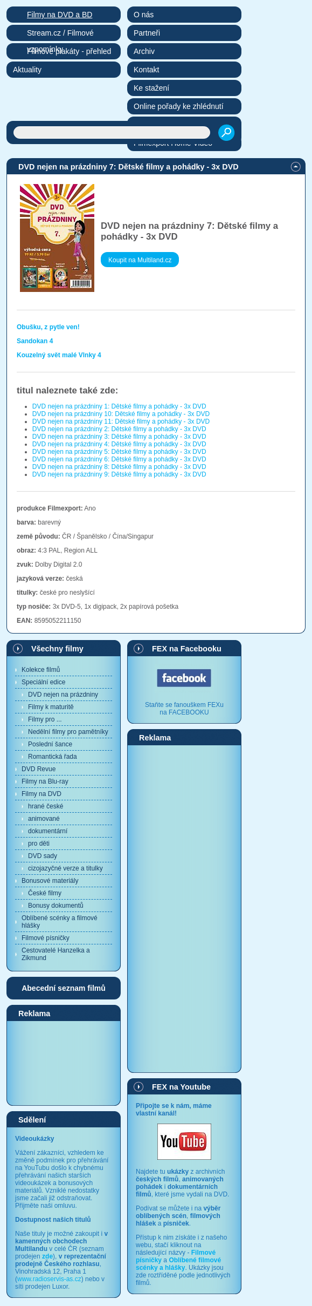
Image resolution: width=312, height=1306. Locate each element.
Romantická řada (52, 756)
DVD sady (42, 856)
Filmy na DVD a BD (59, 14)
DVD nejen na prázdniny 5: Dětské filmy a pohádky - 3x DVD (119, 451)
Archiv (144, 51)
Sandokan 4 (35, 341)
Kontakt (146, 69)
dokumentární (47, 831)
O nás (144, 14)
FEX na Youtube (181, 1087)
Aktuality (27, 69)
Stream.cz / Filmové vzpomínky (60, 35)
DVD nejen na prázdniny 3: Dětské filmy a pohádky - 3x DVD (119, 436)
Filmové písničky (46, 938)
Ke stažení (151, 88)
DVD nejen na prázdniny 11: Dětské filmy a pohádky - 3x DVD (121, 421)
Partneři (147, 33)
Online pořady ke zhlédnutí (179, 106)
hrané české (45, 806)
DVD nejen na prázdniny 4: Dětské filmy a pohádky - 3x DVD (119, 444)
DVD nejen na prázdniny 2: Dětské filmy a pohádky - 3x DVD (119, 429)
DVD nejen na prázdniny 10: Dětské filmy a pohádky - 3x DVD (121, 414)
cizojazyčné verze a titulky (65, 868)
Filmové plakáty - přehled (69, 51)
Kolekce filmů (41, 670)
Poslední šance (50, 744)
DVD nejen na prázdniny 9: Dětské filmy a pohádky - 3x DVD (119, 474)
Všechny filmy (57, 648)
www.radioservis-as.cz (49, 1279)
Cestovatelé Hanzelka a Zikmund (56, 954)
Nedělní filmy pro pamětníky (68, 732)
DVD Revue (39, 769)
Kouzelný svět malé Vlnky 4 (59, 355)
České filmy (44, 893)
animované (44, 818)
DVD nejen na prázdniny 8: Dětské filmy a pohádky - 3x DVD (119, 467)
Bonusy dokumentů (56, 905)
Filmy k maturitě (51, 707)
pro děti (39, 843)
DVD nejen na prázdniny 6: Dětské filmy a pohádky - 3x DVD (119, 459)
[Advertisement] (63, 1062)
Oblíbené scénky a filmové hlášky (60, 921)
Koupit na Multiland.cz (139, 260)
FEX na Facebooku (186, 648)
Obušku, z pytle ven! (48, 327)
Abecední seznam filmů (64, 988)
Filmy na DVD (41, 794)
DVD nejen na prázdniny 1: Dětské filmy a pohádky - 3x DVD (119, 406)
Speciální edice (43, 682)
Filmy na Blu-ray (45, 781)
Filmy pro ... (45, 719)
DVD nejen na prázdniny (63, 694)
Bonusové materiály (50, 881)
